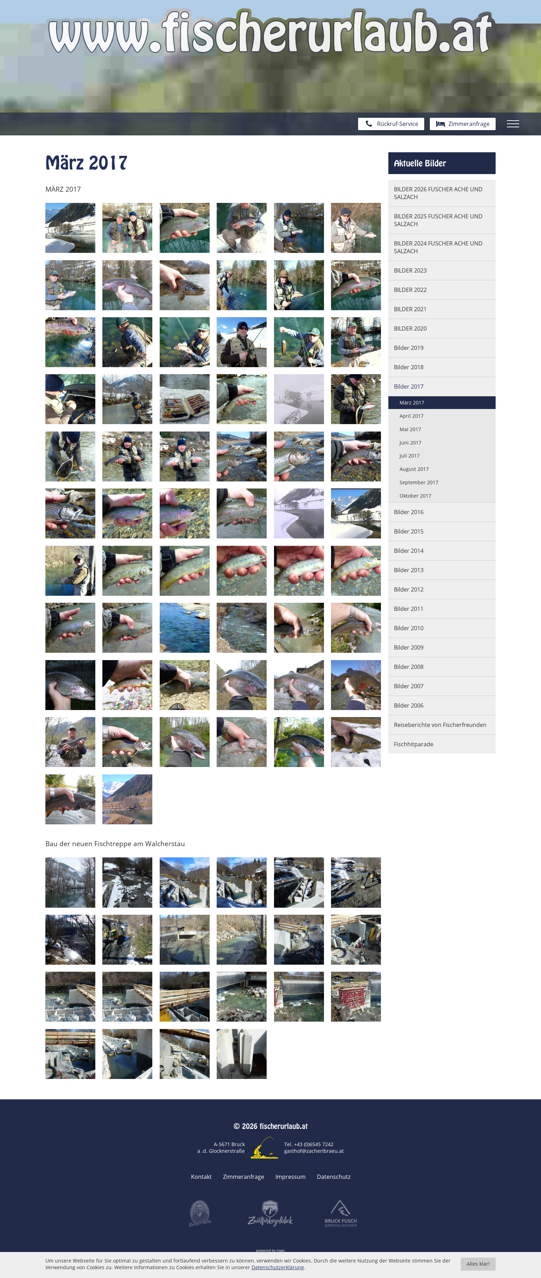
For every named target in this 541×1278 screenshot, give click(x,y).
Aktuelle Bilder (420, 163)
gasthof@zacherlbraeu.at (314, 1151)
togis (281, 1250)
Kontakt (201, 1177)
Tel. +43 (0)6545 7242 (308, 1144)
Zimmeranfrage (243, 1177)
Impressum (290, 1177)
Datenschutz (333, 1177)
